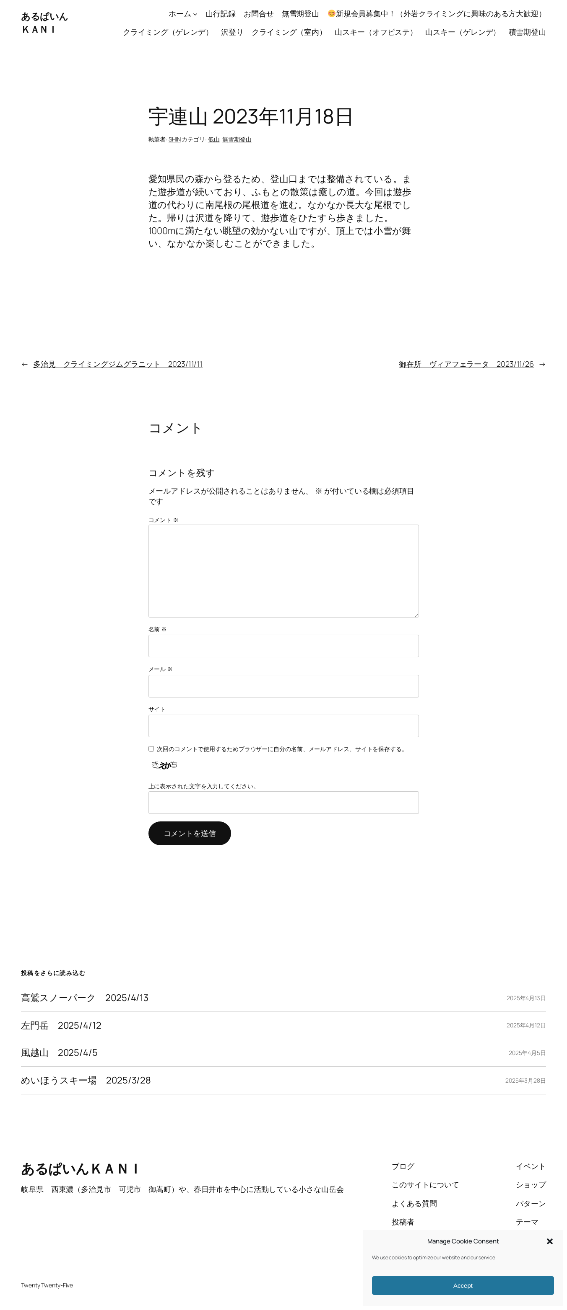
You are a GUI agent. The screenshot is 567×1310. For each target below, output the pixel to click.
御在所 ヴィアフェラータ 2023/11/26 (466, 364)
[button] (550, 1241)
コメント (163, 520)
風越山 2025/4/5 (59, 1052)
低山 (214, 139)
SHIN (175, 139)
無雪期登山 (237, 139)
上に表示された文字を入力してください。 (203, 786)
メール (160, 669)
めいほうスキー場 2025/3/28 (86, 1080)
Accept (463, 1285)
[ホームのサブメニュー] (195, 13)
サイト (157, 709)
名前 (157, 629)
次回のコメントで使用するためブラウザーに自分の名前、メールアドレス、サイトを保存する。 (282, 749)
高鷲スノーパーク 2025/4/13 (84, 998)
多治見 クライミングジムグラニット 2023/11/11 (118, 364)
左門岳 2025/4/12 (61, 1025)
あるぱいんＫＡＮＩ (44, 23)
